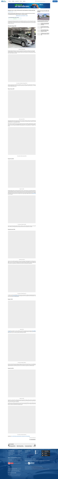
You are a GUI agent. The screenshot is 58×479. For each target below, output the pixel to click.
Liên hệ (9, 455)
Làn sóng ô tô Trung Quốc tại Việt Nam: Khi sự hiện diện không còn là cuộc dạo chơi (43, 21)
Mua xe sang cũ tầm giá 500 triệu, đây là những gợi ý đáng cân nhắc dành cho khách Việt (29, 446)
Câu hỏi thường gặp (10, 454)
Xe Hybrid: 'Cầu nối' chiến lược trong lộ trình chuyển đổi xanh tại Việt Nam (45, 24)
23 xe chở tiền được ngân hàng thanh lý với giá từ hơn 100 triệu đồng (20, 436)
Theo (32, 439)
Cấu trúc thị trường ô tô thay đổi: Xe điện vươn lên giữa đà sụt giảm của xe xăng (45, 31)
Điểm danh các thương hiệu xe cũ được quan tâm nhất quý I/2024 (20, 446)
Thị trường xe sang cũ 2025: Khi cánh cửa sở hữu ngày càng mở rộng (45, 34)
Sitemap (19, 454)
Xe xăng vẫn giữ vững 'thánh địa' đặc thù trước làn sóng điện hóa (45, 27)
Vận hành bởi (30, 463)
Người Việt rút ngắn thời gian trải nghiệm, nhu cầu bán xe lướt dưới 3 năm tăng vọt (12, 446)
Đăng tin (55, 1)
